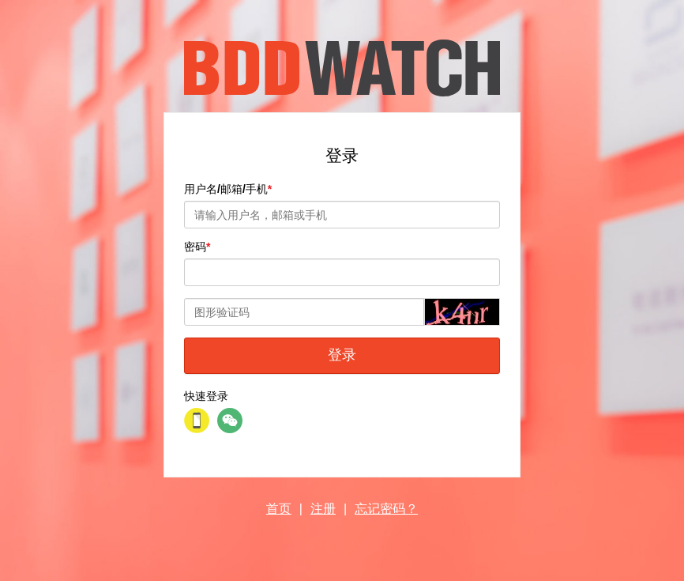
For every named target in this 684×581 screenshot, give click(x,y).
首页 (278, 508)
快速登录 (206, 396)
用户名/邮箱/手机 (226, 189)
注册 (323, 508)
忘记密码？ (386, 508)
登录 (342, 355)
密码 (195, 246)
